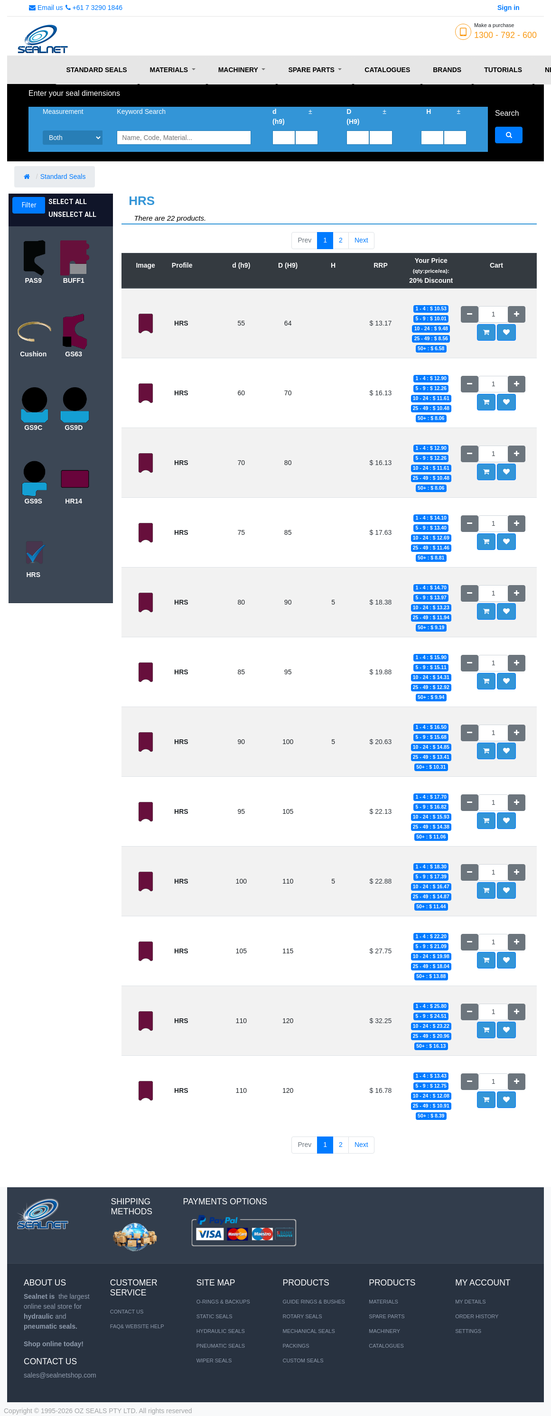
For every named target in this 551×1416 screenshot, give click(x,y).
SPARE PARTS (386, 1316)
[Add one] (516, 314)
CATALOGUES (386, 1346)
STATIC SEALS (214, 1316)
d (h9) (278, 116)
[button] (506, 332)
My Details (470, 1301)
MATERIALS (383, 1301)
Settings (468, 1331)
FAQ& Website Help (137, 1326)
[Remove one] (469, 314)
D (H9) (352, 116)
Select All (67, 201)
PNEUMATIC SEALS (220, 1346)
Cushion (33, 354)
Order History (476, 1316)
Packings (295, 1346)
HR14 (73, 501)
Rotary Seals (302, 1316)
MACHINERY (384, 1331)
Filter (29, 205)
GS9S (33, 501)
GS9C (33, 427)
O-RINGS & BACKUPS (223, 1301)
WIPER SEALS (214, 1360)
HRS (33, 574)
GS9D (74, 427)
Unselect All (72, 214)
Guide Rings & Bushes (313, 1301)
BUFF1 (73, 280)
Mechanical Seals (308, 1331)
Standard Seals (64, 176)
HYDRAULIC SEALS (220, 1331)
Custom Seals (302, 1360)
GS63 (73, 354)
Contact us (127, 1311)
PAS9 (33, 280)
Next (361, 240)
